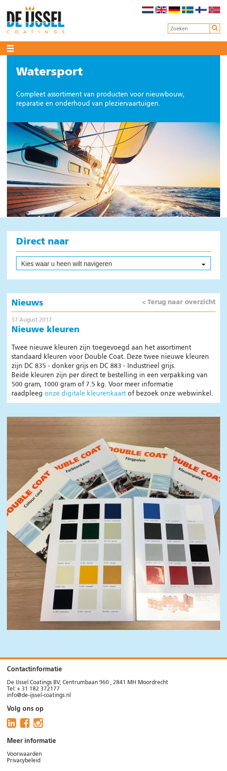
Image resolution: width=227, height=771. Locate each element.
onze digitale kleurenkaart (85, 394)
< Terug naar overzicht (179, 302)
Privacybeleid (23, 761)
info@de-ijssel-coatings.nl (39, 695)
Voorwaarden (24, 754)
